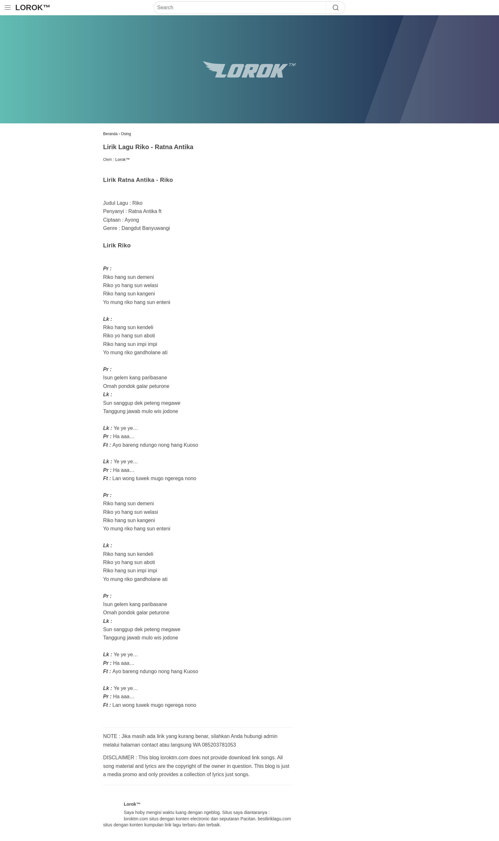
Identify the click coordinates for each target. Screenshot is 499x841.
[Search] (240, 8)
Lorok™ (33, 7)
